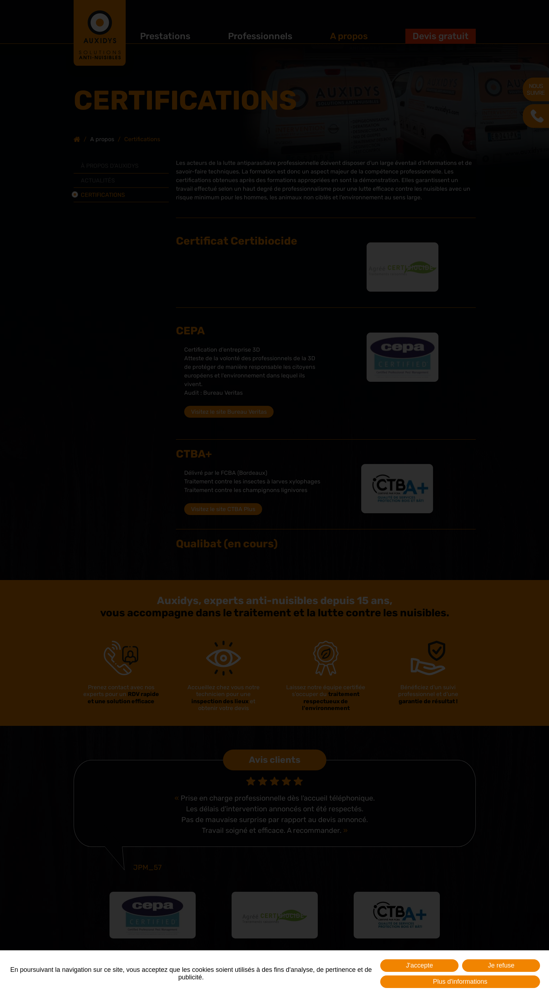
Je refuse (501, 965)
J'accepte (419, 965)
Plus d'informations (460, 981)
